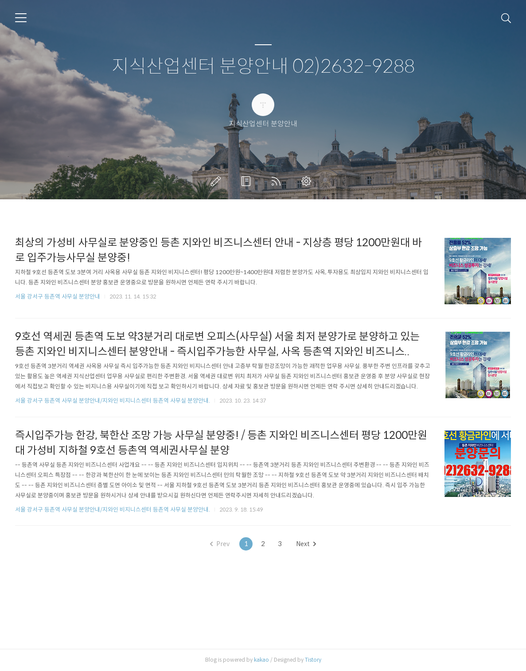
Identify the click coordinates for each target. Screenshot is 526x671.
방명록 (247, 181)
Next (306, 544)
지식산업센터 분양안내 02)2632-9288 (263, 67)
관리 (308, 181)
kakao (261, 659)
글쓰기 (217, 181)
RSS (277, 181)
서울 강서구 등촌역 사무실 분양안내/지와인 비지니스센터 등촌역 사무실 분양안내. (112, 400)
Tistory (313, 659)
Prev (220, 544)
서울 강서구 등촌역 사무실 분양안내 (57, 296)
